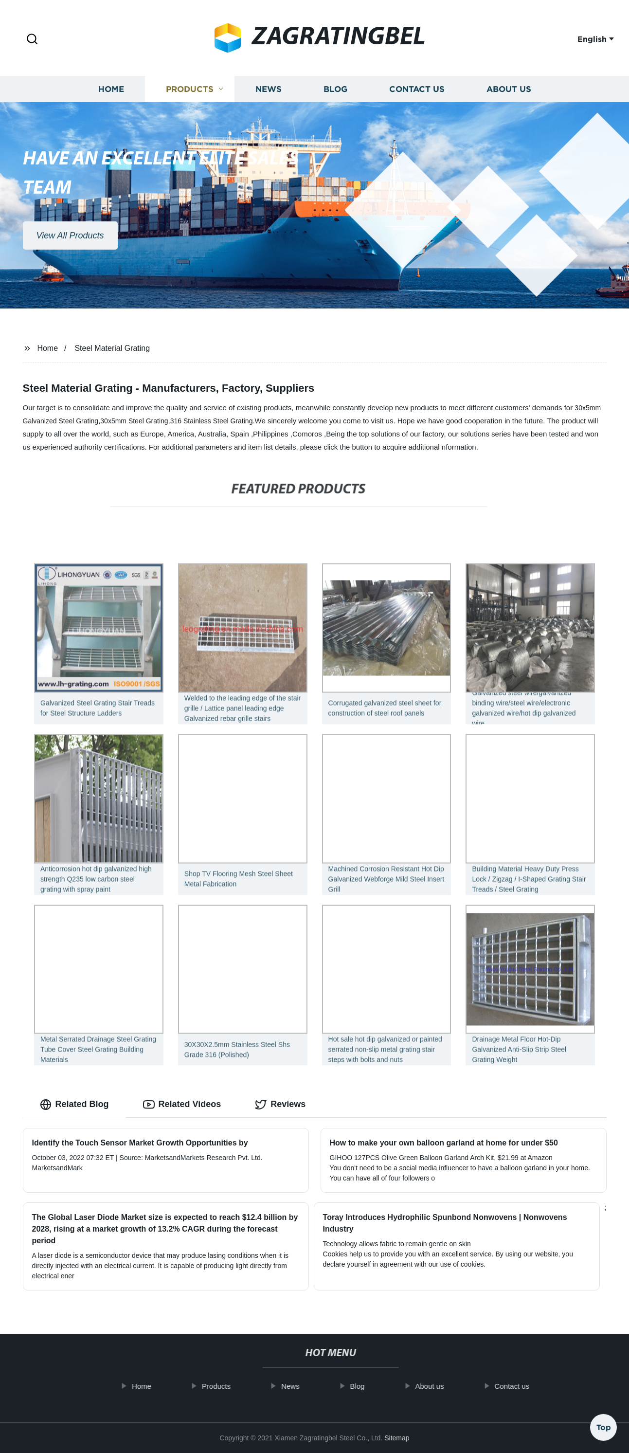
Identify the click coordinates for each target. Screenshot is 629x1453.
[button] (32, 39)
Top (603, 1424)
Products (190, 99)
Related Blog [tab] (74, 1104)
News (268, 99)
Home (111, 99)
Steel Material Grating (112, 348)
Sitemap (396, 1438)
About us (508, 99)
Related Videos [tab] (182, 1104)
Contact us (417, 99)
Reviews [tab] (280, 1104)
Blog (335, 99)
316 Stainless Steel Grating (211, 421)
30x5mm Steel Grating (134, 421)
